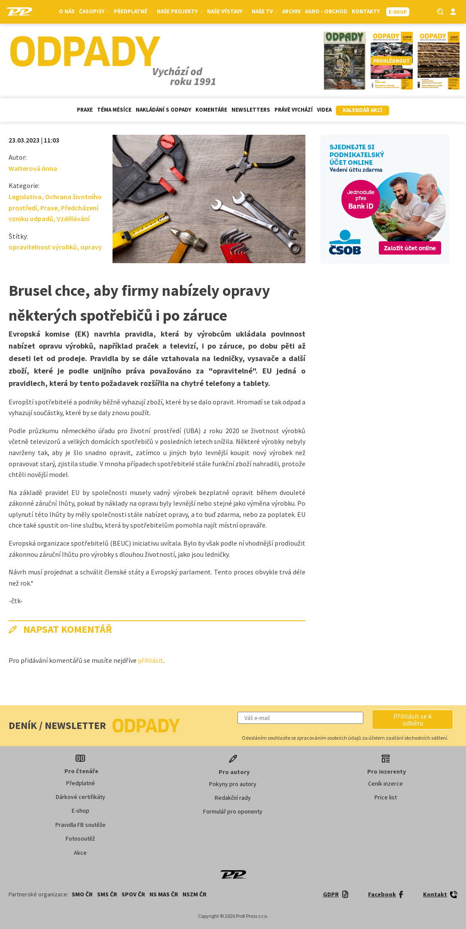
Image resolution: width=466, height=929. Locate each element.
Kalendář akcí (362, 110)
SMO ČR (82, 894)
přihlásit (150, 660)
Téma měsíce (114, 109)
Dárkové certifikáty (80, 797)
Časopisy (94, 11)
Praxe (85, 109)
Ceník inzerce (385, 783)
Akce (80, 852)
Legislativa (25, 196)
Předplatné (133, 11)
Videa (324, 109)
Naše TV (265, 11)
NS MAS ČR (163, 894)
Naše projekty (180, 11)
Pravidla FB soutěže (80, 825)
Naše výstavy (227, 11)
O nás (67, 11)
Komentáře (211, 109)
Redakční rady (233, 797)
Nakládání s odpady (163, 109)
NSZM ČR (195, 894)
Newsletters (250, 109)
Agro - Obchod (326, 11)
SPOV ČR (133, 894)
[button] (412, 719)
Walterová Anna (33, 168)
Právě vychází (293, 109)
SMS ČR (107, 894)
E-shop (80, 810)
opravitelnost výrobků (43, 247)
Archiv (291, 11)
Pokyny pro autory (232, 784)
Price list (386, 797)
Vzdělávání (73, 218)
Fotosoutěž (80, 838)
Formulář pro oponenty (232, 811)
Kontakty (366, 11)
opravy (91, 247)
